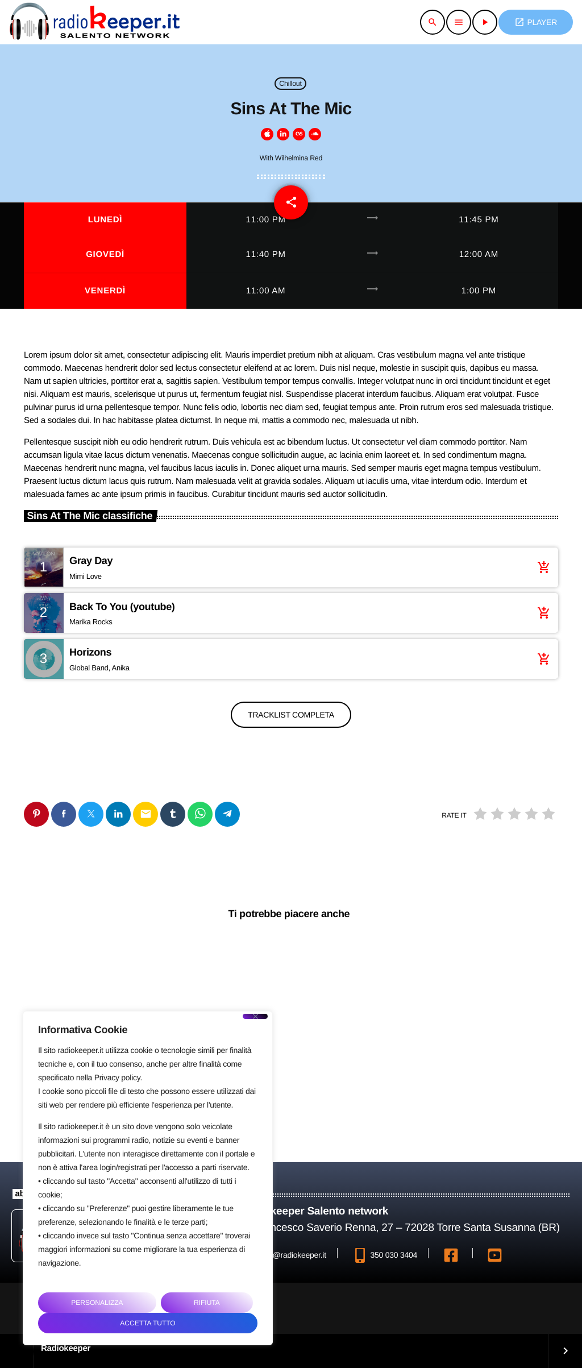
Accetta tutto (147, 1323)
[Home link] (94, 22)
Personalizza (97, 1303)
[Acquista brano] (541, 567)
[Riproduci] (484, 22)
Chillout (290, 84)
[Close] (255, 1016)
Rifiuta (207, 1303)
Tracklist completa (291, 714)
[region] (148, 1178)
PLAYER (535, 22)
